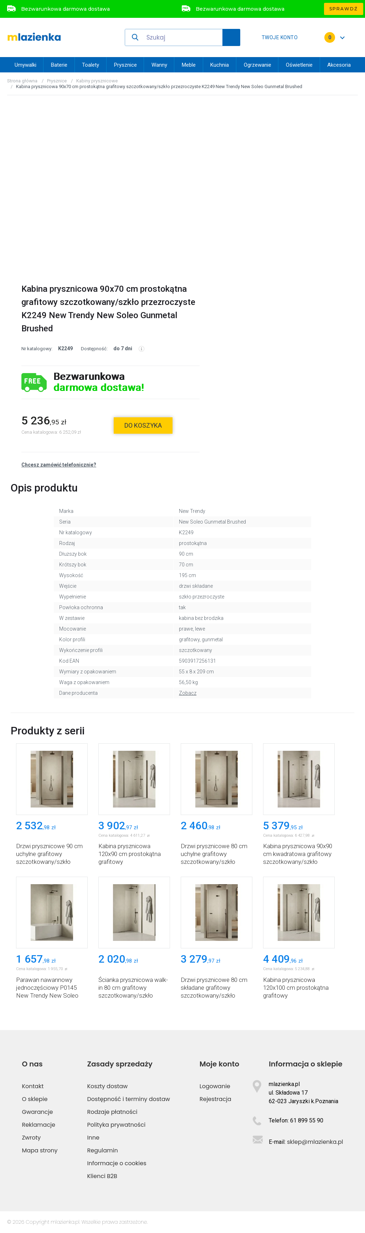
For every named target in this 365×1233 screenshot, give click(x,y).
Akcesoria (339, 65)
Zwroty (31, 1137)
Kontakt (32, 1086)
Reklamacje (38, 1125)
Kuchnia (219, 65)
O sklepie (34, 1099)
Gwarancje (37, 1112)
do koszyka (143, 425)
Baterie (59, 65)
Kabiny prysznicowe (97, 80)
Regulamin (102, 1150)
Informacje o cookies (116, 1163)
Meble (189, 65)
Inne (93, 1137)
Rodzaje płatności (112, 1112)
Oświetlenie (299, 65)
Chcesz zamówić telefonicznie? (58, 465)
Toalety (90, 65)
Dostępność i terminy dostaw (128, 1099)
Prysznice (125, 65)
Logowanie (215, 1086)
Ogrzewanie (257, 65)
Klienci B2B (102, 1176)
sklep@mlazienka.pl (315, 1142)
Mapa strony (39, 1150)
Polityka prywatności (116, 1125)
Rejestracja (215, 1099)
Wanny (159, 65)
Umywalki (25, 65)
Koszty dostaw (107, 1086)
